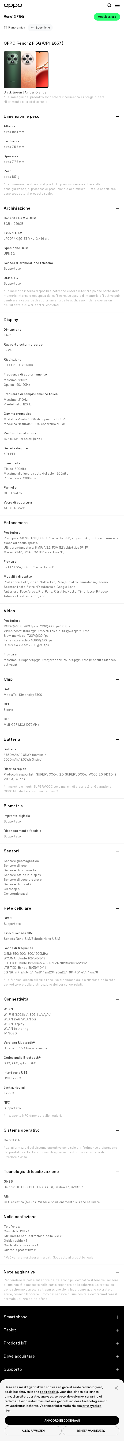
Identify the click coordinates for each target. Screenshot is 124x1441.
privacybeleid (92, 1406)
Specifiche (40, 27)
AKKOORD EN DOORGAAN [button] (62, 1420)
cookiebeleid (49, 1392)
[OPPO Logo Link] (13, 6)
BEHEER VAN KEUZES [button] (91, 1431)
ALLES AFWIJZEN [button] (33, 1431)
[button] (116, 1387)
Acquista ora (107, 16)
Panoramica (14, 27)
